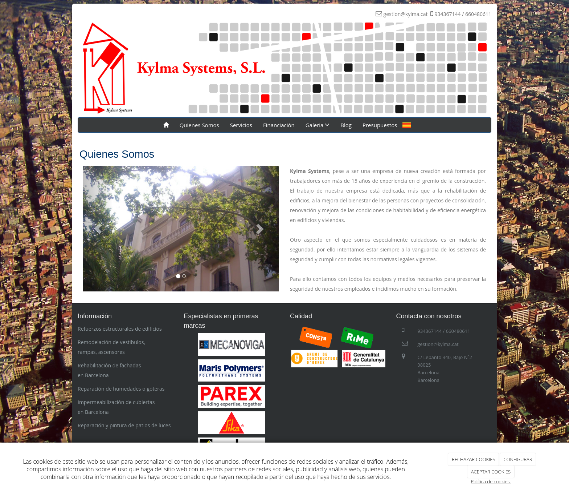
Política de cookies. (491, 481)
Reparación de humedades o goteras (121, 388)
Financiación (279, 125)
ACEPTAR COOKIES (491, 471)
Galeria (318, 125)
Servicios (241, 125)
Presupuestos (380, 125)
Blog (346, 125)
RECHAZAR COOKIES (473, 459)
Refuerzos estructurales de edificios (120, 328)
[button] (97, 228)
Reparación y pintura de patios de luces (124, 425)
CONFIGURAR (517, 459)
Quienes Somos (199, 125)
